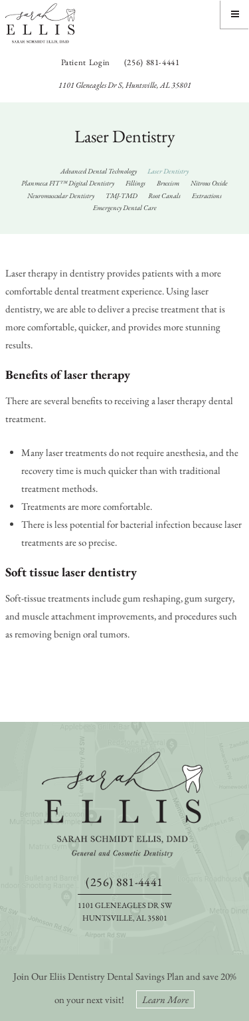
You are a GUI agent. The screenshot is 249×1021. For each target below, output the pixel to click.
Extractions (207, 195)
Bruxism (168, 182)
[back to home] (124, 804)
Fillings (135, 182)
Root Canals (164, 195)
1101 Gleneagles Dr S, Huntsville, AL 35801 (124, 85)
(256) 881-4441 (152, 62)
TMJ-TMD (121, 195)
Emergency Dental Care (125, 207)
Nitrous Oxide (209, 182)
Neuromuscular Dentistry (60, 195)
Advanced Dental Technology (98, 170)
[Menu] (234, 14)
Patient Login (85, 62)
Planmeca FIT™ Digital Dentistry (67, 182)
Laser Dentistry (168, 170)
